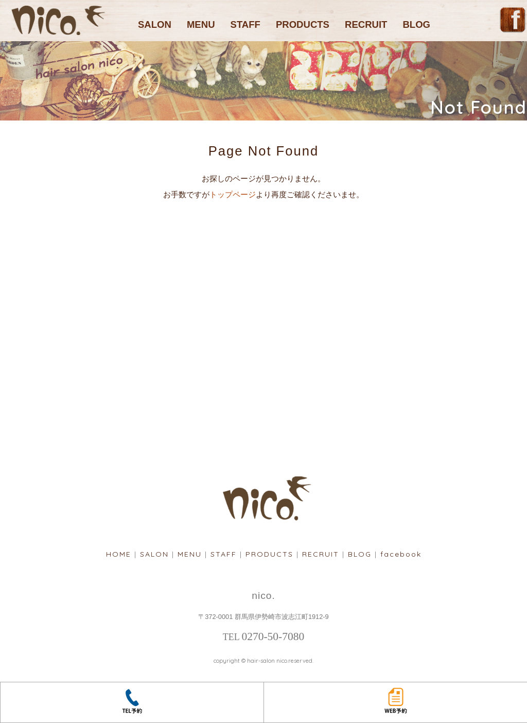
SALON (154, 24)
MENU (201, 24)
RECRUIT (366, 24)
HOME (118, 554)
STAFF (245, 24)
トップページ (232, 194)
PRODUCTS (302, 24)
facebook (400, 554)
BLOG (416, 24)
